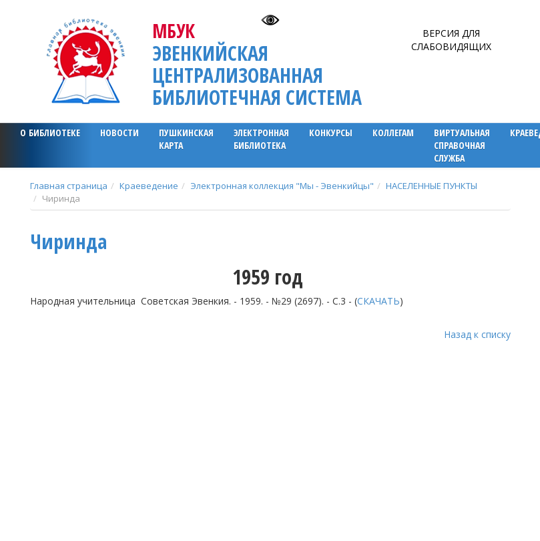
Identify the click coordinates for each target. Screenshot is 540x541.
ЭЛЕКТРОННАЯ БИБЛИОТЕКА (261, 139)
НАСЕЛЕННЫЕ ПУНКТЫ (431, 186)
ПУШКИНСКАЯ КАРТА (186, 139)
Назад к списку (477, 334)
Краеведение (148, 186)
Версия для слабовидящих (451, 40)
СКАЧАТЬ (378, 301)
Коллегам (393, 132)
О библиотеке (50, 132)
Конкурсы (330, 132)
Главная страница (68, 186)
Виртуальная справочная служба (462, 145)
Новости (119, 132)
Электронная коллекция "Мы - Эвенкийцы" (282, 186)
